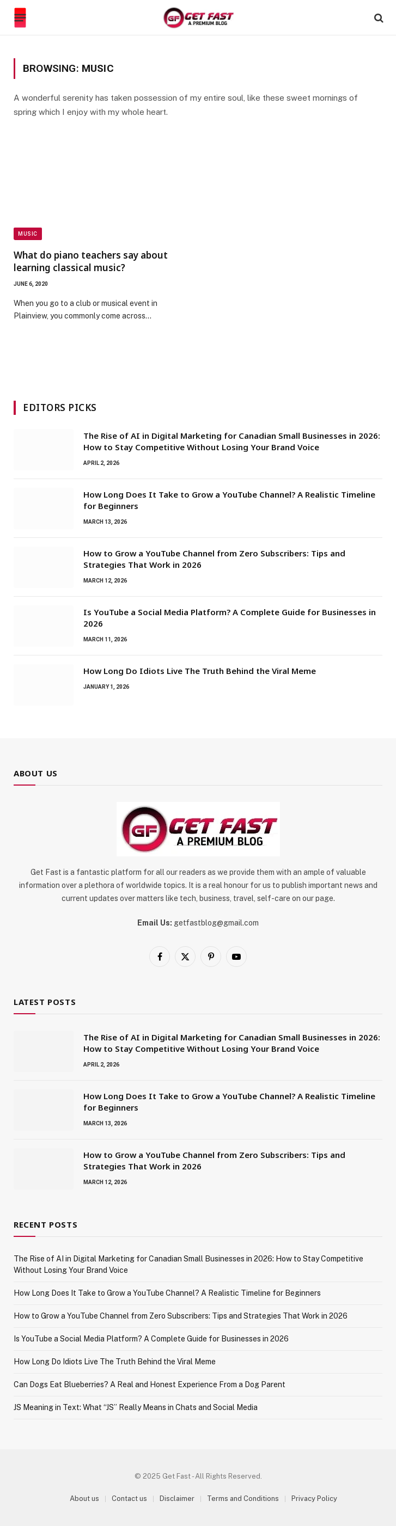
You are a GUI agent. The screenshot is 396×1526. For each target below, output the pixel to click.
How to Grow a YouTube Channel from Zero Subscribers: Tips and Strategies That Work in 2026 (214, 559)
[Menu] (20, 18)
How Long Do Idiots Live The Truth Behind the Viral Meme (199, 670)
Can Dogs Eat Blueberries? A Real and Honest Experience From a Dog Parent (149, 1384)
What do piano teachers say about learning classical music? (91, 261)
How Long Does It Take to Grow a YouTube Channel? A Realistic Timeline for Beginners (229, 500)
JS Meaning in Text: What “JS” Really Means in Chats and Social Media (136, 1407)
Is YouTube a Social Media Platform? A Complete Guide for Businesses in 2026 (229, 617)
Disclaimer (177, 1498)
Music (28, 234)
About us (84, 1498)
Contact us (129, 1498)
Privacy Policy (314, 1498)
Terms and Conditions (243, 1498)
